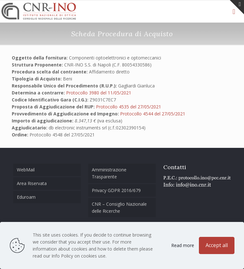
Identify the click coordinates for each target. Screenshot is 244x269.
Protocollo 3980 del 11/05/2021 (98, 93)
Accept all (217, 245)
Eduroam (26, 197)
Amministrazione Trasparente (109, 173)
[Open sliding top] (237, 7)
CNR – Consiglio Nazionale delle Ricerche (119, 207)
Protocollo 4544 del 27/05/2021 (152, 114)
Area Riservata (32, 183)
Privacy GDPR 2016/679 (116, 190)
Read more (182, 245)
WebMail (26, 170)
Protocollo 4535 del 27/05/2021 (128, 107)
